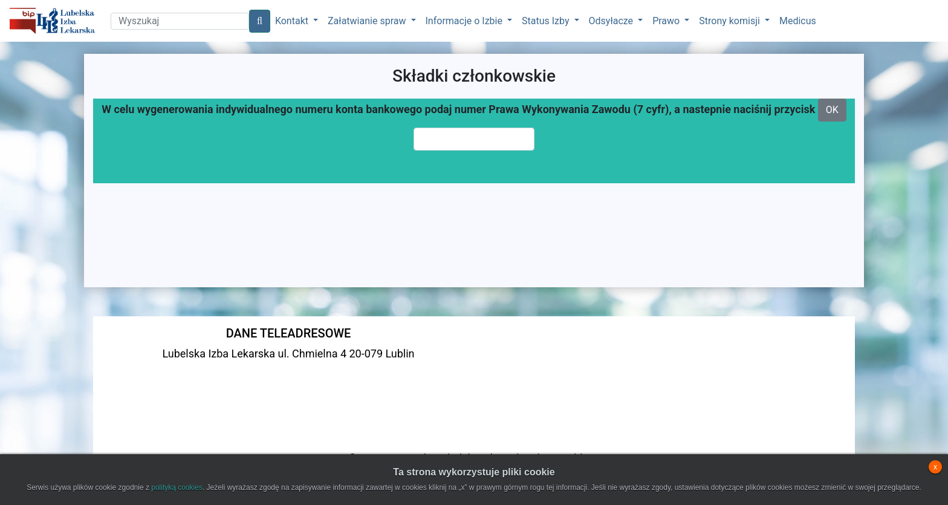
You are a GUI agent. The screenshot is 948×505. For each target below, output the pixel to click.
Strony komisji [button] (730, 21)
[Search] (180, 21)
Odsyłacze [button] (612, 21)
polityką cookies (177, 487)
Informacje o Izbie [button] (465, 21)
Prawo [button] (667, 21)
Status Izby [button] (546, 21)
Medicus (797, 21)
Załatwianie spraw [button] (368, 21)
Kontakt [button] (293, 21)
